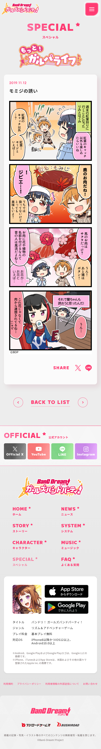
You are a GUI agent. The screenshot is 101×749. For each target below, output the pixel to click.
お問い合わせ (90, 684)
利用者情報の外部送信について (62, 684)
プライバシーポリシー (29, 684)
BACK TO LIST (50, 402)
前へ (18, 402)
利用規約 (8, 684)
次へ (83, 402)
